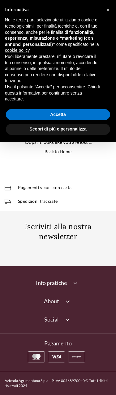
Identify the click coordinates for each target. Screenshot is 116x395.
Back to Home (58, 151)
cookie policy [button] (17, 50)
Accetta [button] (58, 114)
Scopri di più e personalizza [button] (57, 128)
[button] (108, 10)
